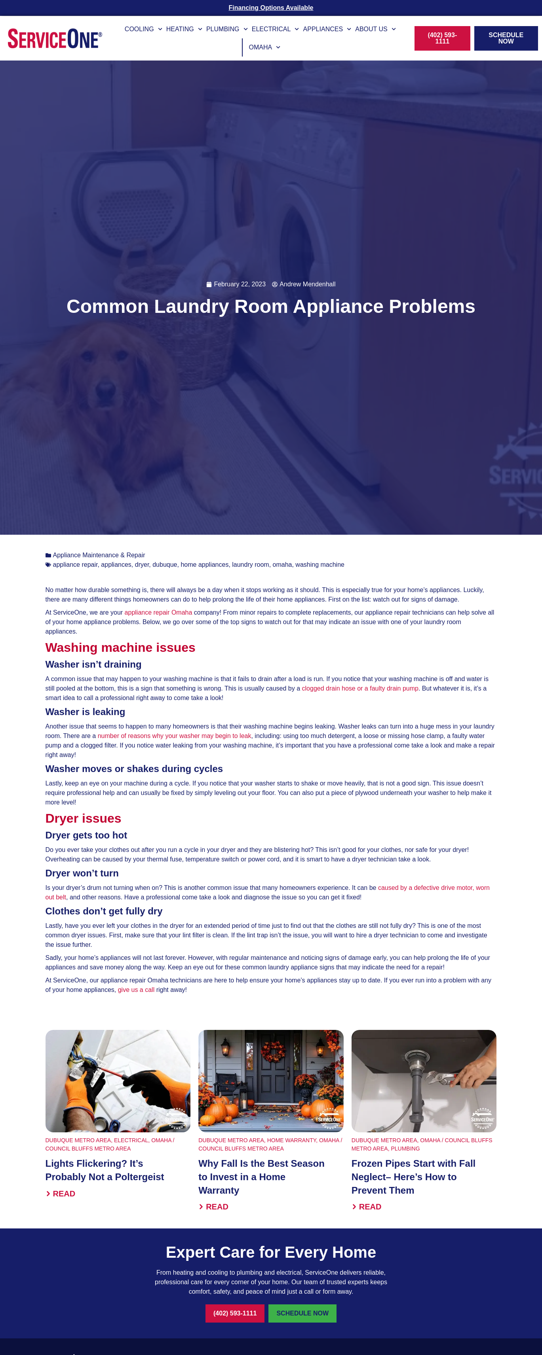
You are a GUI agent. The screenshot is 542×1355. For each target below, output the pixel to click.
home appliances (204, 564)
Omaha (264, 47)
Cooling (143, 29)
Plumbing (227, 29)
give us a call (136, 989)
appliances (116, 564)
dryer (142, 564)
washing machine (319, 564)
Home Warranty (291, 1140)
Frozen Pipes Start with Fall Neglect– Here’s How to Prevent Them (413, 1176)
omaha (282, 564)
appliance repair (75, 564)
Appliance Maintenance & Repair (99, 555)
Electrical (275, 29)
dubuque (164, 564)
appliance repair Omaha (157, 612)
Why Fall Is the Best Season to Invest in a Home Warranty (261, 1176)
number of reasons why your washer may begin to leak (174, 735)
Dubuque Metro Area (78, 1140)
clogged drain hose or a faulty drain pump (359, 688)
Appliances (327, 29)
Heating (184, 29)
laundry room (250, 564)
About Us (375, 29)
